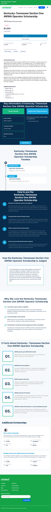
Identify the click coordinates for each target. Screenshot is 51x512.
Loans (25, 7)
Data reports (4, 490)
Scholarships (20, 7)
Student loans (15, 488)
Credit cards (30, 7)
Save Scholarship (25, 39)
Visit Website (25, 35)
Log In (41, 7)
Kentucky (16, 51)
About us (35, 7)
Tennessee (23, 51)
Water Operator (8, 51)
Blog (2, 488)
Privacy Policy (23, 508)
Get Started (4, 3)
